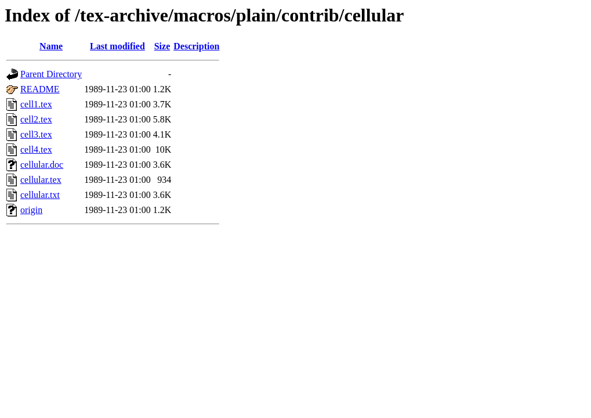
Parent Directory (51, 74)
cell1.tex (36, 104)
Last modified (117, 46)
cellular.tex (40, 180)
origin (31, 210)
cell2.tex (36, 119)
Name (51, 46)
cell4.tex (36, 149)
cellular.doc (41, 165)
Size (162, 46)
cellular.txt (40, 195)
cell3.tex (36, 134)
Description (196, 46)
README (40, 89)
